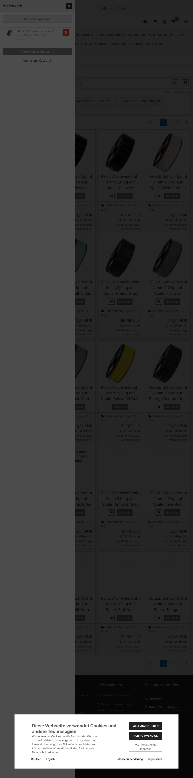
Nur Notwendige (145, 735)
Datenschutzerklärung (129, 759)
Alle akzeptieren (146, 725)
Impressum (155, 759)
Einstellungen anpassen (145, 746)
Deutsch (36, 759)
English (50, 759)
